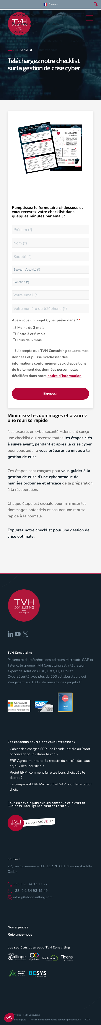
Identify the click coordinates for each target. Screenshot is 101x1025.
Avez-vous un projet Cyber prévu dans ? (45, 320)
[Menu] (88, 18)
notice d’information (64, 375)
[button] (9, 1017)
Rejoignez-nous (20, 934)
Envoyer (50, 393)
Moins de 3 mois (30, 327)
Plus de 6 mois (29, 340)
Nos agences (18, 927)
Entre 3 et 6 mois (31, 333)
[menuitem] (50, 4)
